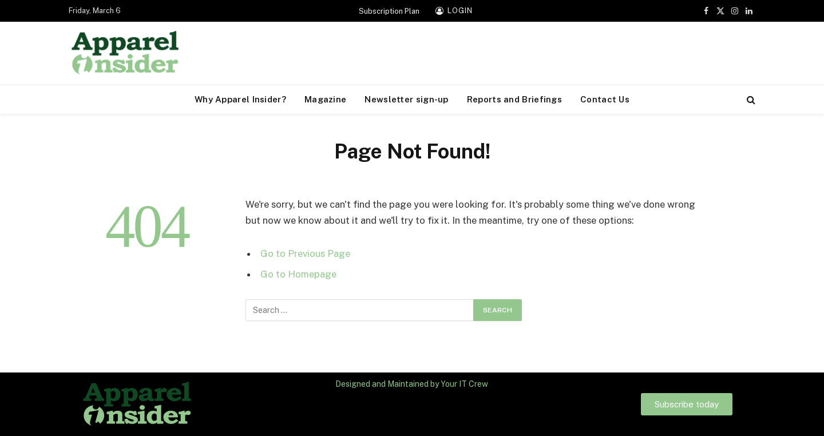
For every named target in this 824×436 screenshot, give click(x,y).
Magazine (325, 99)
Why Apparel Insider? (240, 99)
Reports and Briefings (514, 99)
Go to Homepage (298, 274)
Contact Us (604, 99)
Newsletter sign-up (406, 99)
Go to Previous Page (305, 253)
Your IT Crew (464, 384)
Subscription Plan (389, 11)
